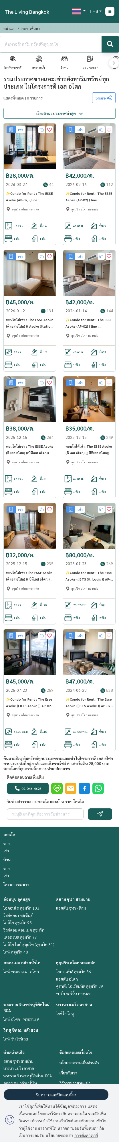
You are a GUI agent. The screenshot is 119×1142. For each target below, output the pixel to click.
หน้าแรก (9, 28)
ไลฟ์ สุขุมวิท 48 (15, 951)
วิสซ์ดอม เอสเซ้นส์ (18, 915)
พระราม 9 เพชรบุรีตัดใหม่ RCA (27, 1075)
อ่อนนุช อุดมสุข (16, 899)
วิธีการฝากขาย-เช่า (75, 1083)
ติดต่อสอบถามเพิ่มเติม (25, 777)
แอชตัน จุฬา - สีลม (71, 907)
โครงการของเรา (16, 884)
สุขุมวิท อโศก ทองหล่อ (76, 962)
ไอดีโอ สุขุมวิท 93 (17, 922)
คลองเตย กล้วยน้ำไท (22, 962)
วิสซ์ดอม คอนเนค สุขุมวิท (23, 929)
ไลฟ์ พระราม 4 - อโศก (21, 971)
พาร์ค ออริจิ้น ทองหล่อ (74, 993)
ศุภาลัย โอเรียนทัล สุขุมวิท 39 (79, 986)
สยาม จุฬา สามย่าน (73, 899)
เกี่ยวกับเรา (68, 1072)
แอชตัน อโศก (67, 978)
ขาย (6, 843)
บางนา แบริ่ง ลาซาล (74, 1004)
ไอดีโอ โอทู (65, 1013)
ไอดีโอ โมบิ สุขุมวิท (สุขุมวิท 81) (28, 944)
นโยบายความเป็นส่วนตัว (79, 1062)
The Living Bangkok (27, 11)
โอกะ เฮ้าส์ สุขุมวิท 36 (73, 971)
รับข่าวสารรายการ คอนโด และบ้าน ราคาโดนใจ (45, 801)
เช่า (6, 850)
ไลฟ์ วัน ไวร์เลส (15, 1038)
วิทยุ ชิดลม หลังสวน (20, 1030)
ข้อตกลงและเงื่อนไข (76, 1052)
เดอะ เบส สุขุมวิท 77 (20, 937)
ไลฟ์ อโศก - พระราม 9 (21, 1019)
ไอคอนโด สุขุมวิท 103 (21, 907)
